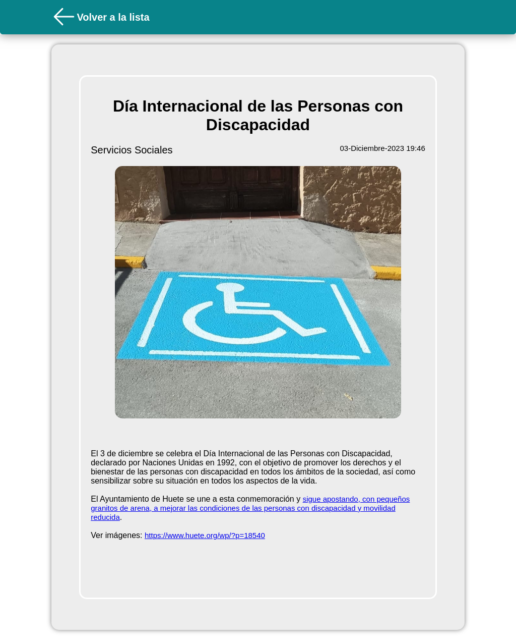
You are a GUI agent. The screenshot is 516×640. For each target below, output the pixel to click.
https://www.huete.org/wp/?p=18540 (205, 535)
